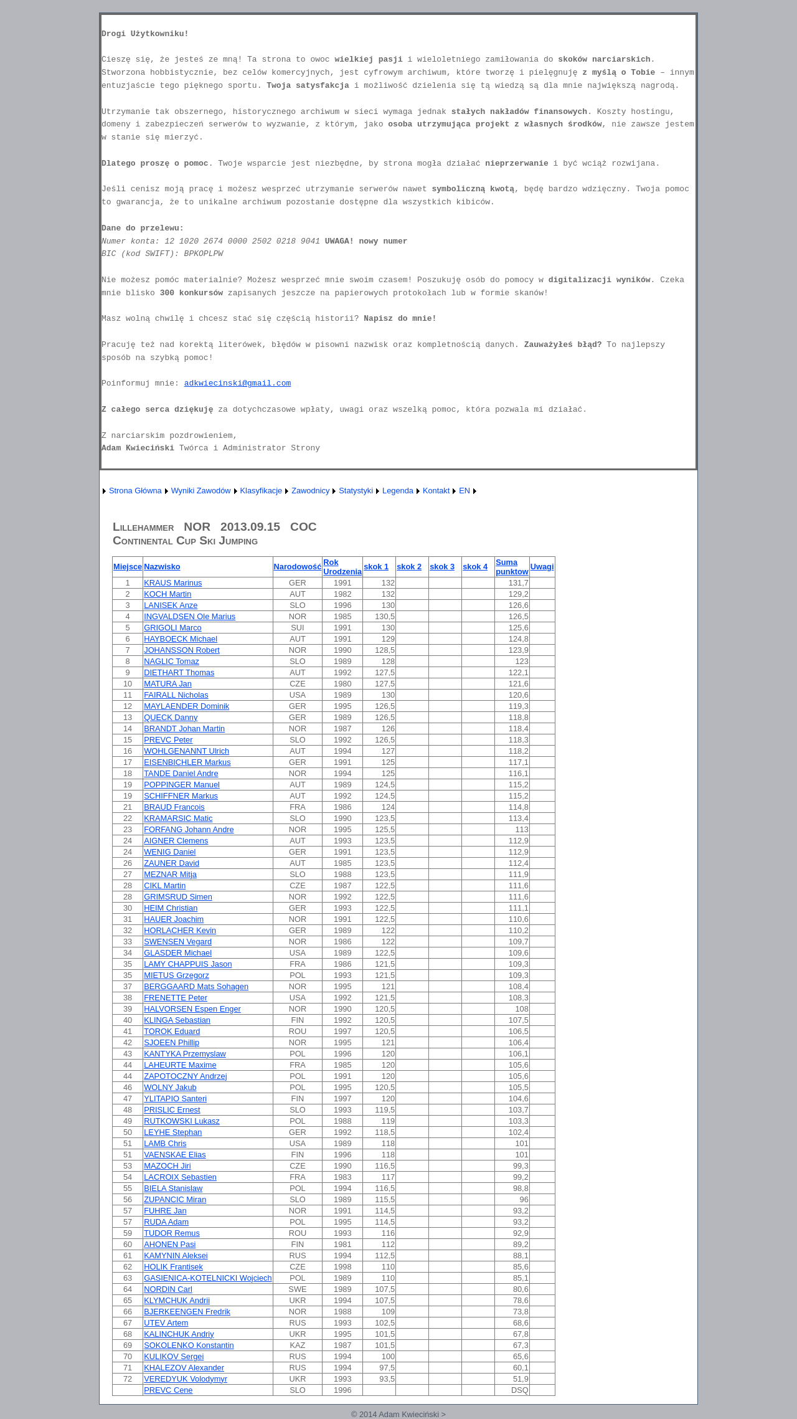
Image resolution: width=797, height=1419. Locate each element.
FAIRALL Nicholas (176, 695)
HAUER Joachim (174, 919)
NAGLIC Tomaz (171, 661)
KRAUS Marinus (173, 582)
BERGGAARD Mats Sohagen (196, 986)
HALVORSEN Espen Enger (192, 1008)
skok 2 (409, 566)
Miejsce (127, 566)
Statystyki (356, 490)
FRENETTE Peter (175, 997)
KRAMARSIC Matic (178, 818)
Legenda (397, 490)
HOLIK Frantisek (173, 1266)
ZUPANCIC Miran (175, 1199)
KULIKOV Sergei (174, 1356)
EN (464, 490)
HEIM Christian (170, 908)
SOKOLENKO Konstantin (188, 1345)
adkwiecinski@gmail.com (237, 383)
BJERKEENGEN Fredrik (187, 1311)
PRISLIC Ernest (172, 1109)
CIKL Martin (165, 885)
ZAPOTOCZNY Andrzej (185, 1076)
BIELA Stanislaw (173, 1188)
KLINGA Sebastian (177, 1020)
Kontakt (436, 490)
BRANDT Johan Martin (184, 728)
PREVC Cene (168, 1390)
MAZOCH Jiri (167, 1165)
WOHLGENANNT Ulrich (186, 751)
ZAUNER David (171, 863)
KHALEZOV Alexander (184, 1367)
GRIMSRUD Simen (178, 896)
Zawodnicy (310, 490)
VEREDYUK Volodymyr (185, 1378)
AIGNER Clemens (176, 840)
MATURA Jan (168, 683)
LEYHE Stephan (173, 1132)
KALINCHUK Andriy (179, 1334)
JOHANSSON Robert (182, 650)
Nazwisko (162, 566)
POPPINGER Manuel (182, 784)
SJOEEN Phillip (171, 1042)
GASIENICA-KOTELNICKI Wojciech (207, 1278)
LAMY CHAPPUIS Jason (188, 964)
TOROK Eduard (172, 1031)
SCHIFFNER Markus (181, 795)
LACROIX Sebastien (180, 1177)
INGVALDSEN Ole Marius (189, 616)
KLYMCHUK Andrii (177, 1300)
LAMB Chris (165, 1143)
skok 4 (475, 566)
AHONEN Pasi (170, 1244)
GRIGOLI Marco (172, 627)
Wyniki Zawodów (201, 490)
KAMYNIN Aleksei (175, 1255)
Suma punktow (512, 567)
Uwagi (542, 566)
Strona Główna (135, 490)
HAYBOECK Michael (180, 638)
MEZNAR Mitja (170, 874)
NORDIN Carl (168, 1289)
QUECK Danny (170, 717)
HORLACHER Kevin (180, 930)
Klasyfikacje (261, 490)
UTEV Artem (166, 1322)
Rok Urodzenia (342, 567)
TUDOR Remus (172, 1233)
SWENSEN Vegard (178, 941)
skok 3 (442, 566)
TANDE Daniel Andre (181, 773)
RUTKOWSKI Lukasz (182, 1121)
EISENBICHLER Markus (187, 762)
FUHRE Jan (165, 1210)
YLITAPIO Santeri (175, 1098)
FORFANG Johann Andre (188, 829)
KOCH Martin (167, 594)
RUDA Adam (166, 1222)
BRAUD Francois (174, 807)
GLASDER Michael (178, 952)
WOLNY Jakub (170, 1087)
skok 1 (376, 566)
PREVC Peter (168, 739)
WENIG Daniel (170, 852)
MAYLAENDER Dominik (186, 706)
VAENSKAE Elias (174, 1154)
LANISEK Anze (170, 605)
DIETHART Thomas (179, 672)
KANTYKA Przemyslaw (185, 1053)
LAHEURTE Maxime (180, 1065)
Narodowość (298, 566)
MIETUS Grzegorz (176, 975)
